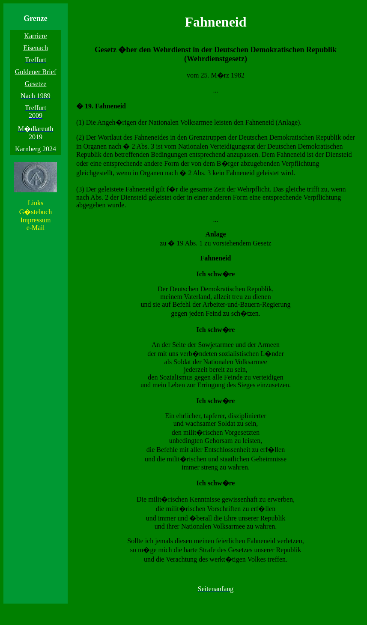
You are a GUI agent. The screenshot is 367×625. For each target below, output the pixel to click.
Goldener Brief (35, 71)
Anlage (216, 234)
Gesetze (36, 83)
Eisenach (35, 47)
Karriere (35, 35)
